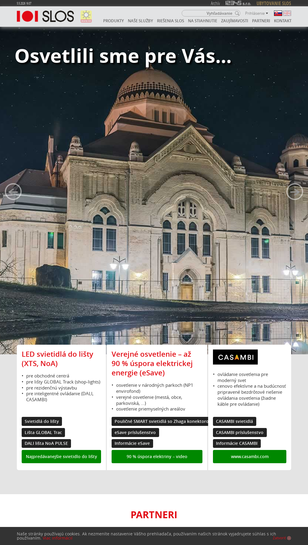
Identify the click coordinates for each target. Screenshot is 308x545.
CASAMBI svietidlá (234, 421)
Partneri (261, 20)
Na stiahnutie (202, 20)
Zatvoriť (279, 538)
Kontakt (282, 20)
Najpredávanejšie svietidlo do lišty (61, 456)
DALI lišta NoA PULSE (46, 443)
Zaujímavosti (234, 20)
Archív (215, 3)
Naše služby (140, 20)
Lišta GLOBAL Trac (43, 432)
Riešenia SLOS (170, 20)
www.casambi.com (250, 456)
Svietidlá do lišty (42, 421)
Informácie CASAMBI (236, 443)
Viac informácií (57, 538)
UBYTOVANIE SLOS (274, 3)
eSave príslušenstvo (135, 432)
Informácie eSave (132, 443)
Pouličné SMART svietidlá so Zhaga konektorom (164, 421)
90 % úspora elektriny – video (157, 456)
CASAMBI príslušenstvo (239, 432)
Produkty (113, 20)
